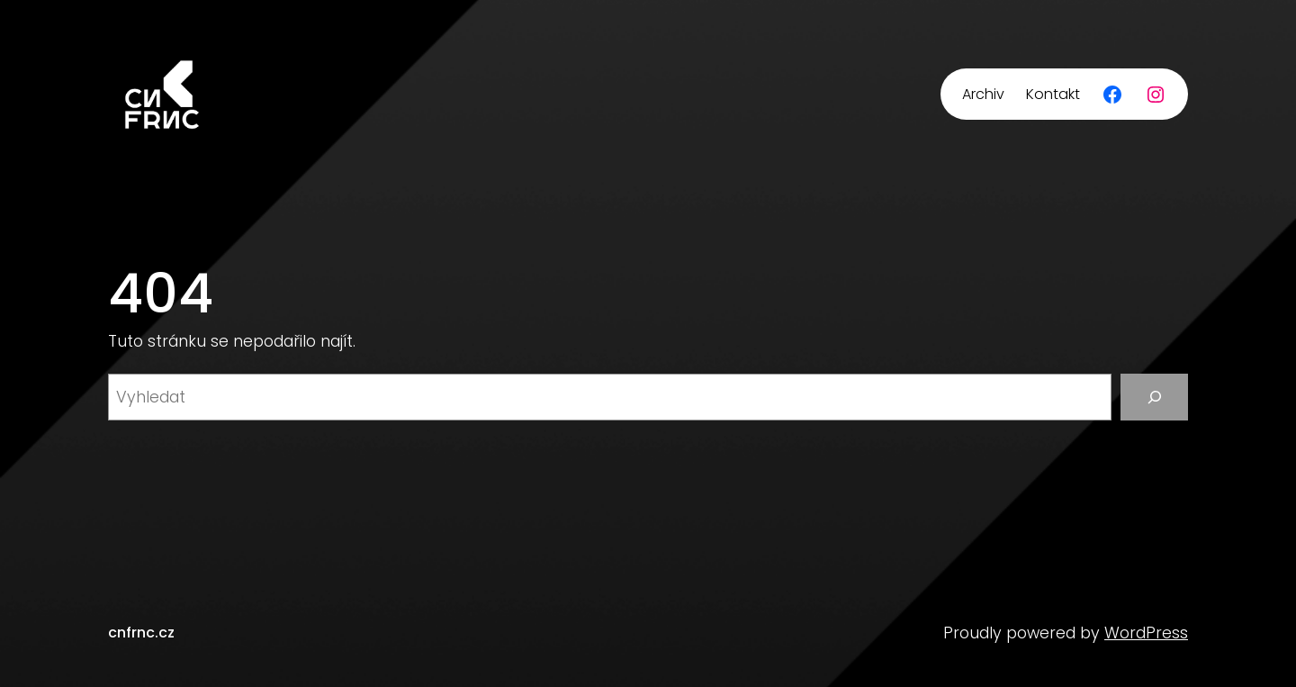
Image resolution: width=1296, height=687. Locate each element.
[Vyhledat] (1154, 397)
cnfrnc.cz (141, 632)
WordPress (1146, 633)
